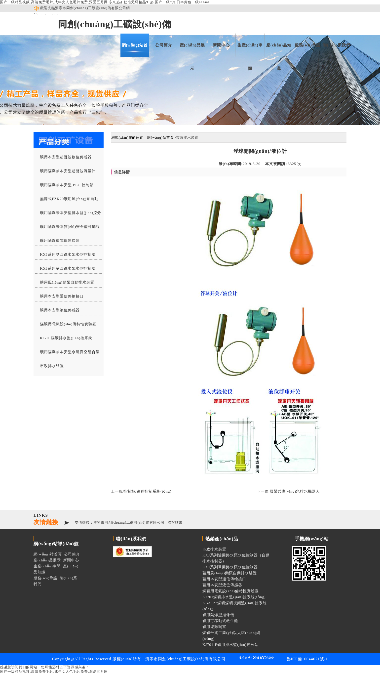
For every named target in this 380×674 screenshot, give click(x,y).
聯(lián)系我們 (336, 45)
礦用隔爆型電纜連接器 (60, 241)
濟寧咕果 (175, 522)
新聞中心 (221, 45)
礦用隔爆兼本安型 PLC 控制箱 (67, 185)
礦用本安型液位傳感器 (60, 310)
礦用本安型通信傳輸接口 (62, 296)
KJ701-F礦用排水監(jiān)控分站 (230, 645)
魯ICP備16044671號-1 (307, 659)
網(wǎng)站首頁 (135, 50)
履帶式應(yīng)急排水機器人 (295, 491)
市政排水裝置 (52, 366)
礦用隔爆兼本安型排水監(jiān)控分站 (68, 214)
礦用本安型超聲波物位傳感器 (66, 157)
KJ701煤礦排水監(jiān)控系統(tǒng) (63, 339)
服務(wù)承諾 (307, 45)
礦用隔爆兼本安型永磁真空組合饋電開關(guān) (67, 353)
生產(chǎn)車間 (250, 50)
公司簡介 (163, 45)
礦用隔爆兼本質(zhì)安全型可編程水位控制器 (67, 228)
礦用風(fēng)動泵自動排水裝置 (67, 282)
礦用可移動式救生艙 (220, 621)
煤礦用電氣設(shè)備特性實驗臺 (68, 324)
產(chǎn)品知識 (279, 50)
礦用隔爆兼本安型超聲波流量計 (68, 171)
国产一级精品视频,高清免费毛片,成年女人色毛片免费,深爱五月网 (54, 672)
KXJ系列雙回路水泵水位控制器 (67, 254)
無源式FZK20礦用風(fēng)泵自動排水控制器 (66, 200)
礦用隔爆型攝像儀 (218, 615)
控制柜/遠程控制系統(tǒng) (147, 491)
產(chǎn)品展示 (192, 50)
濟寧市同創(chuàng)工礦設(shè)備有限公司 (128, 522)
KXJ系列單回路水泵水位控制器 (67, 268)
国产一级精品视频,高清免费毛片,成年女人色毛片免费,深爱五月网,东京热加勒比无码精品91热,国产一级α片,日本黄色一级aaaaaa (105, 2)
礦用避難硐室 (214, 627)
